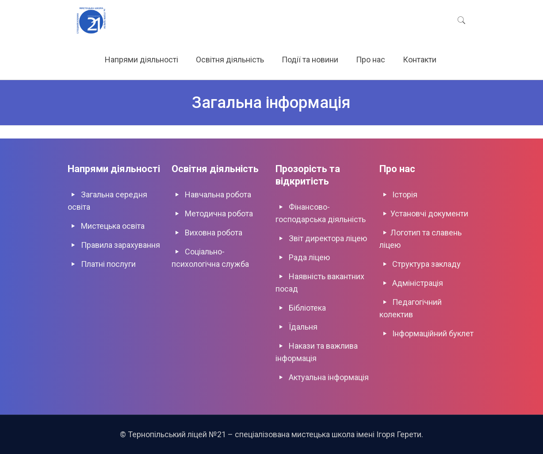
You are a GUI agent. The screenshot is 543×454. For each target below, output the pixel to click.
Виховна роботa (213, 232)
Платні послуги (108, 264)
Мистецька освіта (113, 226)
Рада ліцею (309, 257)
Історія (404, 194)
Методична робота (219, 213)
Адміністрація (417, 283)
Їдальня (303, 326)
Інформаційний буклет (433, 333)
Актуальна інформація (329, 377)
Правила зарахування (120, 245)
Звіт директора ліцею (328, 238)
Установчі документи (429, 213)
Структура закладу (426, 264)
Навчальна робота (218, 194)
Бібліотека (307, 307)
